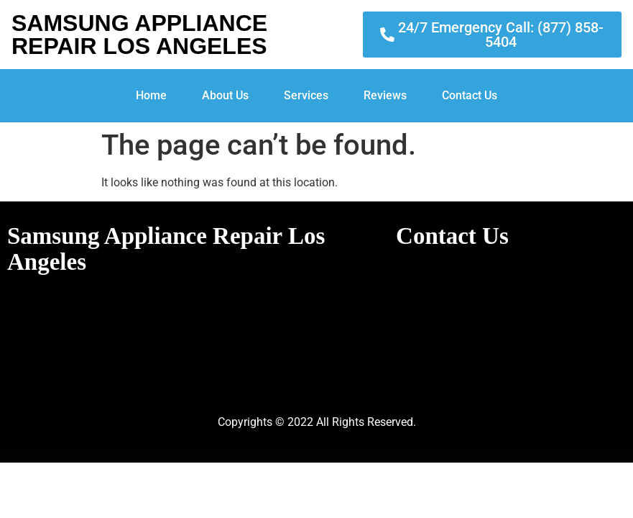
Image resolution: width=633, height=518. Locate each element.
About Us (225, 95)
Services (306, 95)
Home (151, 95)
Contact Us (469, 95)
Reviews (385, 95)
